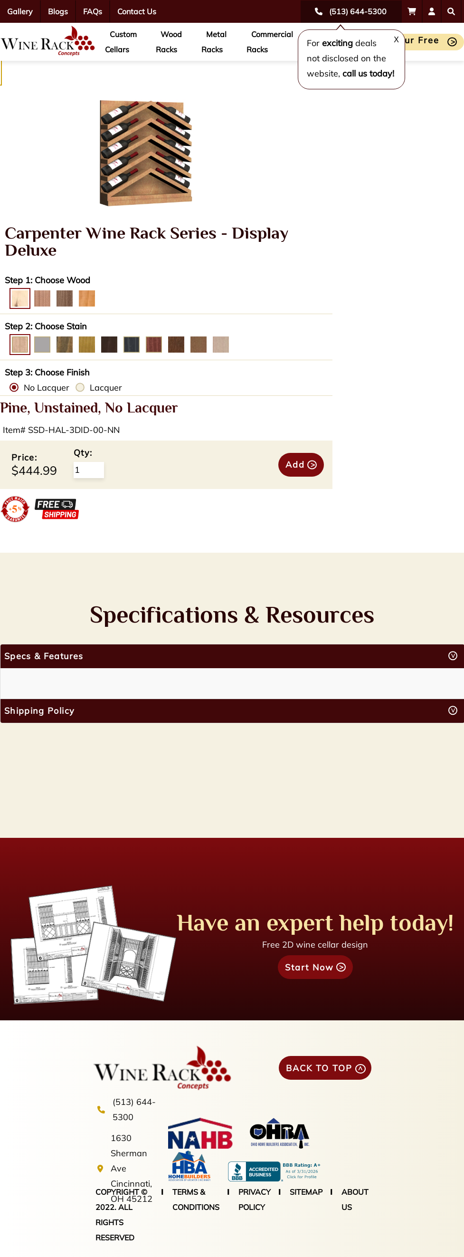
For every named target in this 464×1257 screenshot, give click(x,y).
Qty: (83, 452)
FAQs (92, 11)
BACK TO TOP (319, 1068)
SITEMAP (306, 1192)
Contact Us (136, 11)
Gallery (20, 11)
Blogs (58, 11)
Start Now (309, 967)
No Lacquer (46, 387)
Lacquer (106, 387)
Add (295, 464)
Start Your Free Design (402, 42)
